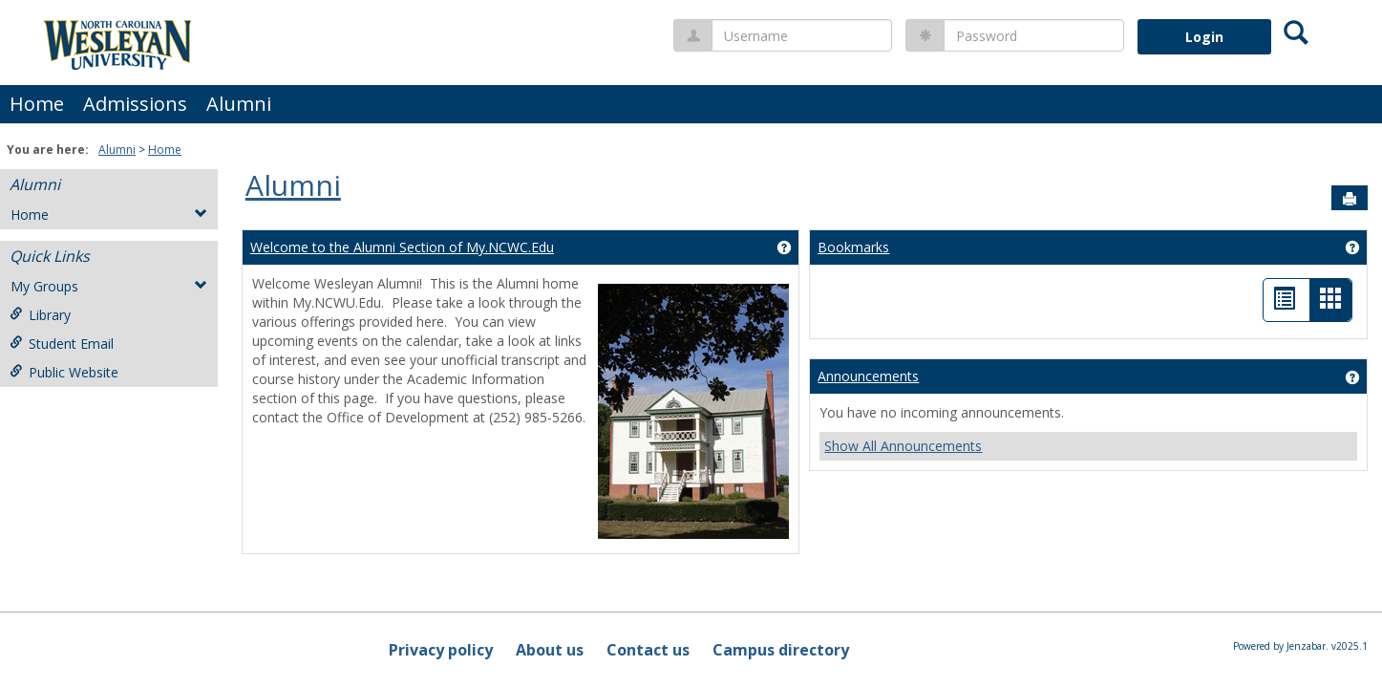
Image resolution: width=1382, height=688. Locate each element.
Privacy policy (441, 649)
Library (40, 315)
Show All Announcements (903, 446)
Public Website (64, 372)
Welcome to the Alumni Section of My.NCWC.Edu (402, 247)
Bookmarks (853, 247)
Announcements (868, 376)
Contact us (648, 649)
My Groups (109, 286)
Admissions (135, 104)
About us (550, 649)
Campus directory (780, 649)
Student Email (62, 343)
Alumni (238, 104)
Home (37, 104)
